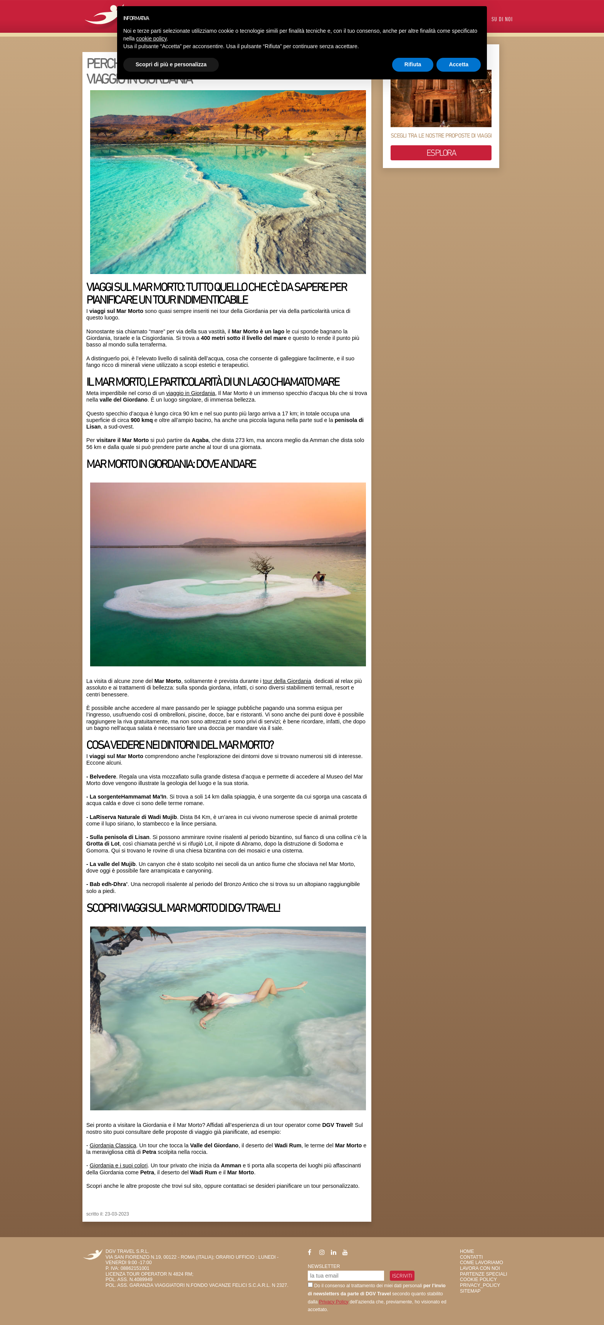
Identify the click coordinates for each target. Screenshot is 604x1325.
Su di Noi (502, 20)
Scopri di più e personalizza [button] (171, 64)
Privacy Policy (333, 1302)
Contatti (471, 1257)
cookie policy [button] (151, 38)
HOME (467, 1251)
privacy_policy (480, 1285)
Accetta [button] (458, 64)
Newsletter (324, 1266)
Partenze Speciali (483, 1274)
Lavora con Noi (480, 1268)
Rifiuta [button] (412, 64)
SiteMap (470, 1291)
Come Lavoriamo (481, 1262)
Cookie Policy (478, 1279)
